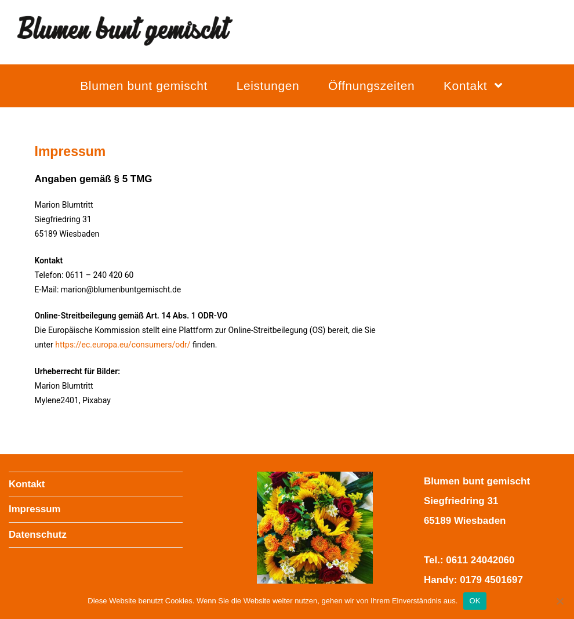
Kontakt (27, 484)
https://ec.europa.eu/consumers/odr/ (122, 344)
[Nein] (559, 601)
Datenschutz (38, 534)
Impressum (35, 509)
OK (474, 600)
